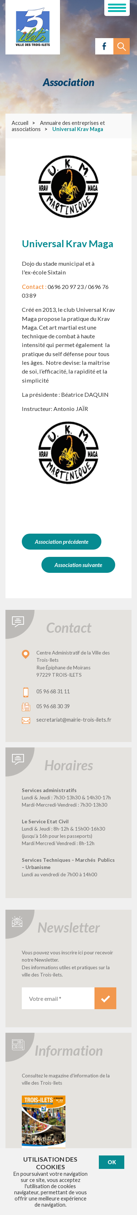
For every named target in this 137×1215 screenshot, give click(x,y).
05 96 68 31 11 (53, 691)
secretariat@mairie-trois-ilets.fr (74, 720)
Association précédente (61, 541)
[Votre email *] (58, 998)
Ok (112, 1162)
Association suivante (78, 565)
